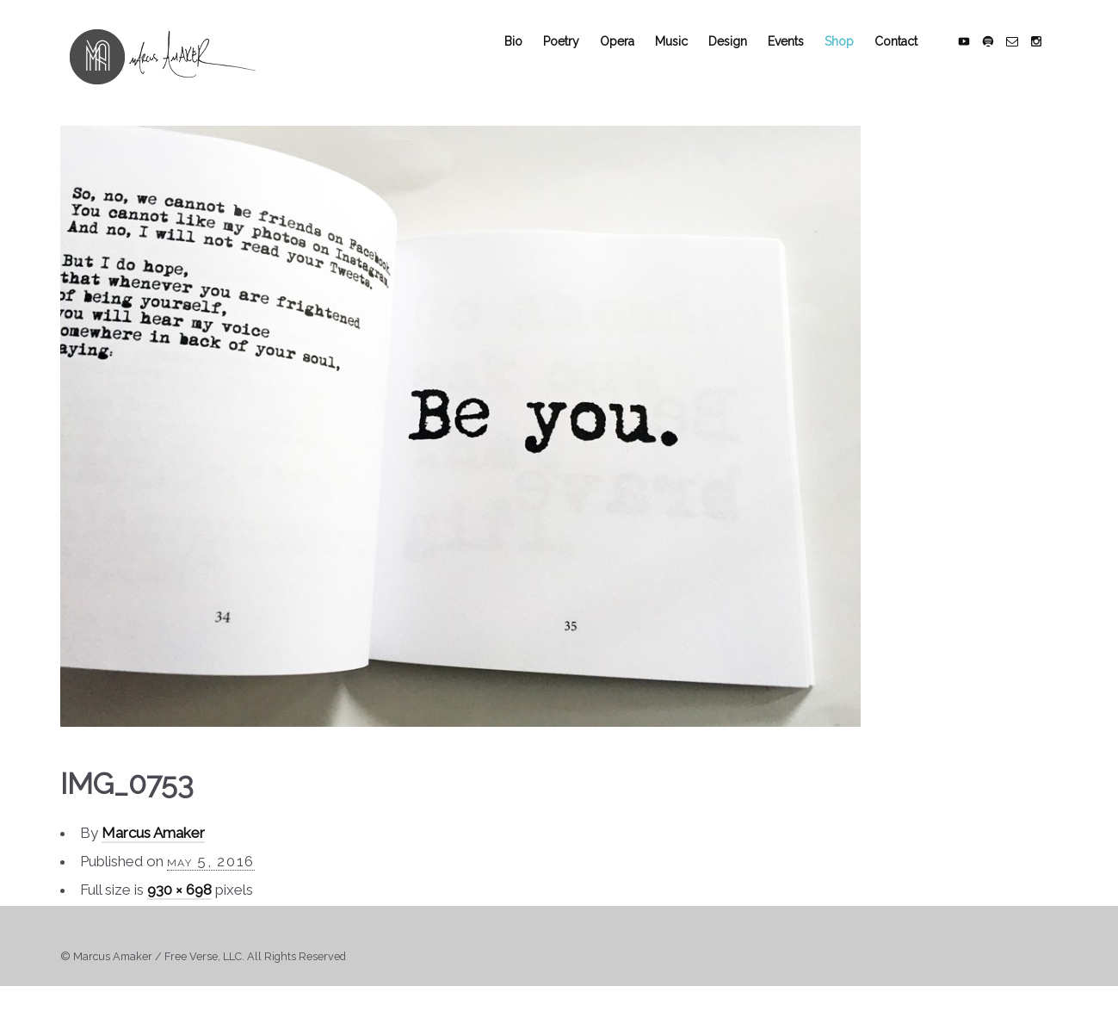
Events (796, 52)
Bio (524, 52)
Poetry (571, 52)
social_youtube (974, 52)
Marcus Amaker (153, 846)
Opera (627, 52)
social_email (1022, 52)
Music (681, 52)
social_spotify (998, 52)
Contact (906, 52)
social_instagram (1047, 52)
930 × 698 (179, 903)
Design (738, 52)
